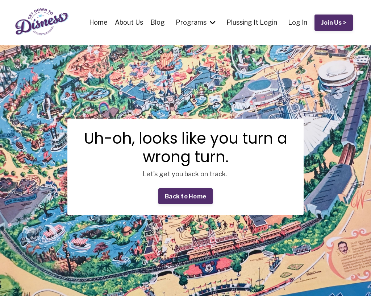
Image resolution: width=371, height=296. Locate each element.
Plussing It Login (251, 22)
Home (98, 22)
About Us (129, 22)
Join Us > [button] (333, 22)
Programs (196, 22)
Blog (157, 22)
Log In (297, 22)
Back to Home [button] (185, 196)
